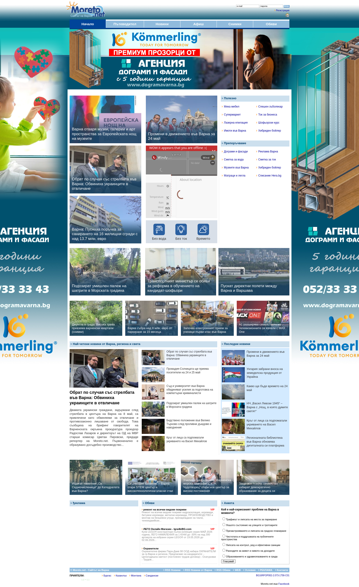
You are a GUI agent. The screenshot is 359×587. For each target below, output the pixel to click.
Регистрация (282, 10)
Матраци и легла (233, 175)
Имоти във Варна (234, 130)
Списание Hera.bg (268, 175)
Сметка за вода (233, 159)
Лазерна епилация (234, 122)
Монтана (135, 575)
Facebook (283, 583)
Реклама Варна (267, 151)
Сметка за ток (266, 159)
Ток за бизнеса (266, 114)
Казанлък (120, 575)
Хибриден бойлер (268, 130)
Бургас (106, 575)
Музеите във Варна (235, 167)
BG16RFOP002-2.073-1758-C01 (272, 575)
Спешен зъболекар (269, 106)
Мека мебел (230, 106)
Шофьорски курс (267, 122)
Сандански (151, 575)
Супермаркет (231, 114)
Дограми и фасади (235, 151)
